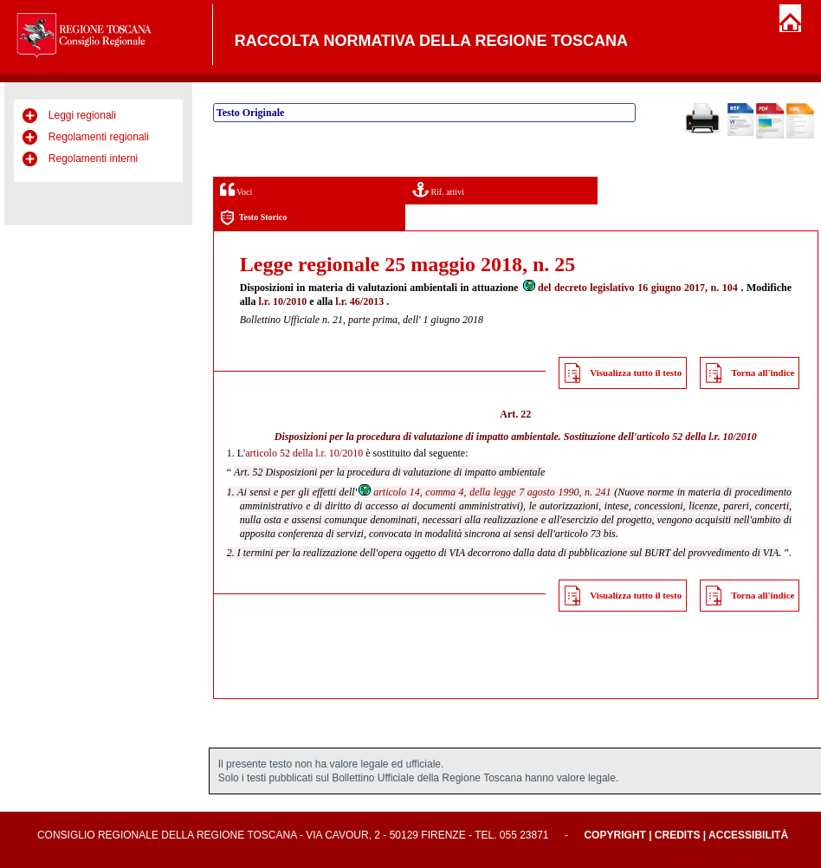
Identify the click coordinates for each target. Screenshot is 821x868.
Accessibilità (748, 835)
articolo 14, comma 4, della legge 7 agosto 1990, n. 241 (484, 492)
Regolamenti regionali (98, 137)
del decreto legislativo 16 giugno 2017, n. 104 (629, 288)
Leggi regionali (82, 115)
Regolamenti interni (93, 158)
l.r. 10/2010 (282, 301)
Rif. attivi (438, 189)
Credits (678, 835)
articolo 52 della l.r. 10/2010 (697, 437)
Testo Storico (253, 218)
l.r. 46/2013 (359, 301)
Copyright (614, 835)
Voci (236, 189)
